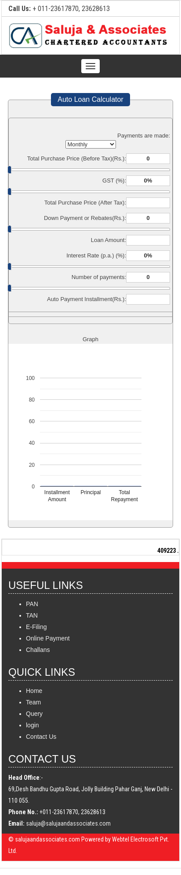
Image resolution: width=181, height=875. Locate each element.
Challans (38, 649)
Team (33, 702)
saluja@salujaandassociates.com (68, 823)
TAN (32, 615)
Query (34, 713)
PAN (32, 603)
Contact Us (41, 736)
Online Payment (48, 638)
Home (34, 690)
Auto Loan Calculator (90, 99)
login (32, 725)
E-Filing (36, 626)
